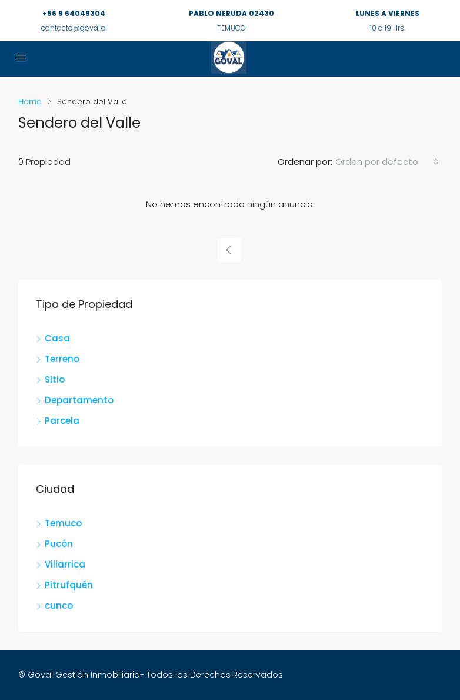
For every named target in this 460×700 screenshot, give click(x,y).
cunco (59, 605)
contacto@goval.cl (74, 28)
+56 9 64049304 (73, 13)
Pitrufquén (69, 585)
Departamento (79, 400)
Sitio (55, 379)
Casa (57, 338)
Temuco (63, 523)
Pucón (59, 544)
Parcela (62, 420)
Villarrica (65, 564)
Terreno (62, 359)
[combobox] (387, 162)
